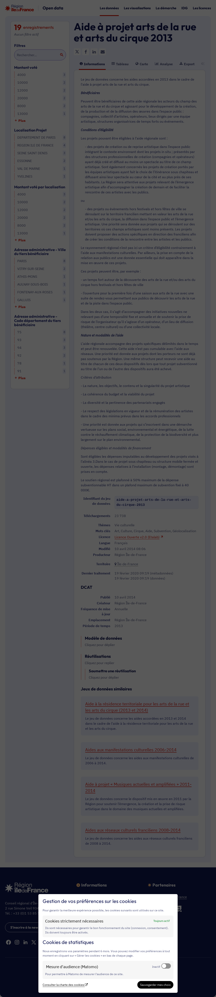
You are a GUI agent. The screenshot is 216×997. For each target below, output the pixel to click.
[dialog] (108, 943)
